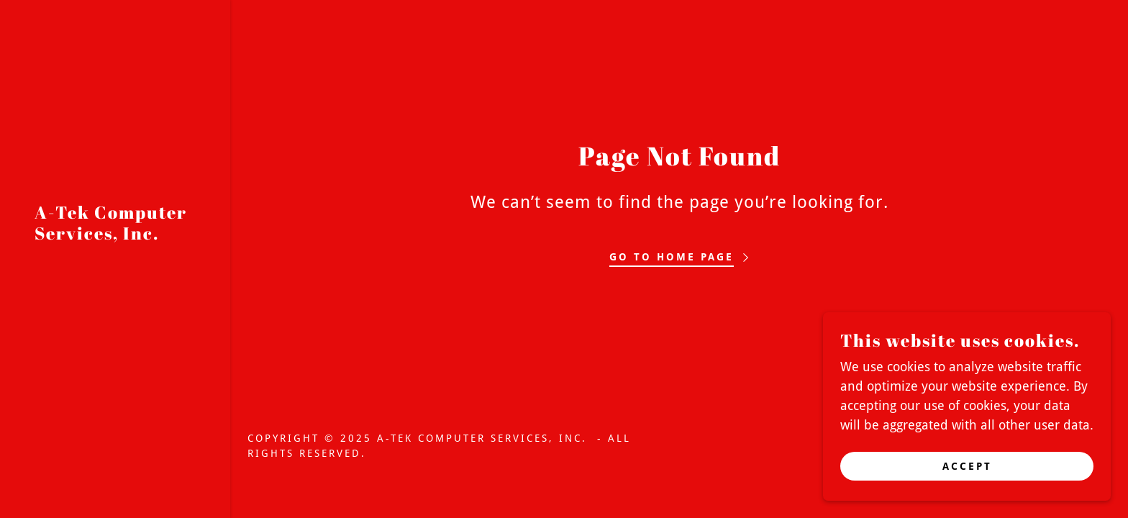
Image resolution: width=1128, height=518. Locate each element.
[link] (115, 234)
